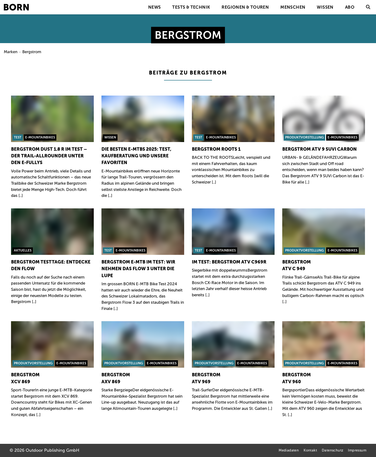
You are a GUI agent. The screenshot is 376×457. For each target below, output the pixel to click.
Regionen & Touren (245, 7)
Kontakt (310, 450)
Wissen (325, 7)
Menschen (292, 7)
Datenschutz (332, 450)
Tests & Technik (191, 7)
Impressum (357, 450)
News (154, 7)
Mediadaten (289, 450)
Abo (349, 7)
